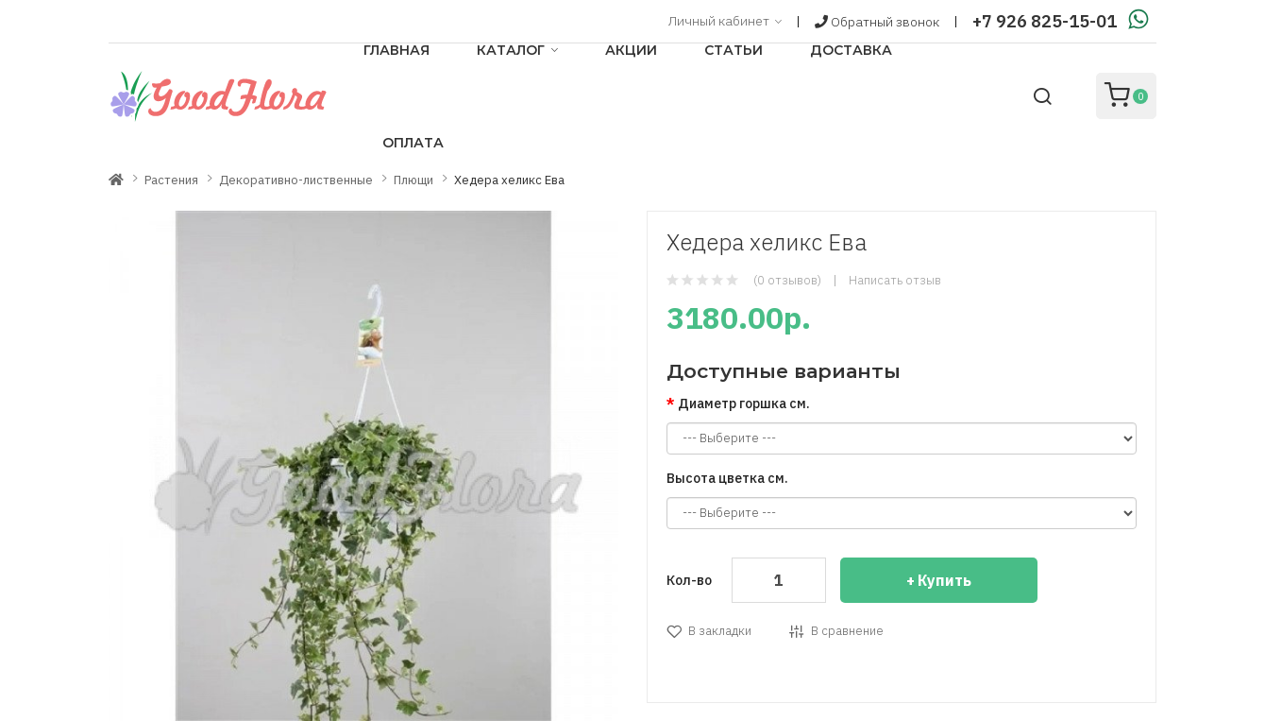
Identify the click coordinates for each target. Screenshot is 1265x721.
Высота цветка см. (727, 478)
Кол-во (689, 580)
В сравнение (847, 631)
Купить (944, 580)
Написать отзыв (895, 280)
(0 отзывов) (787, 280)
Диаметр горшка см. (744, 403)
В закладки (719, 631)
